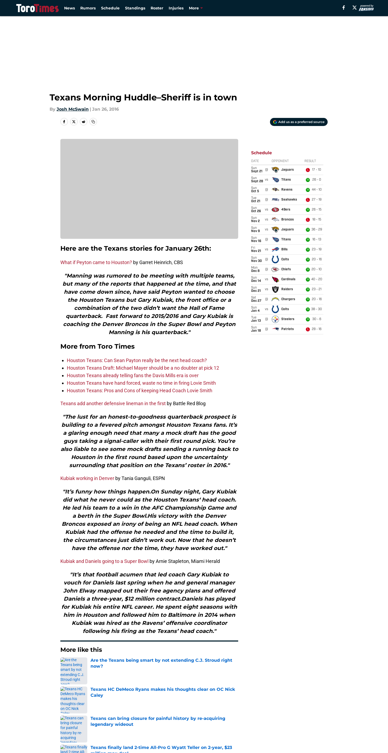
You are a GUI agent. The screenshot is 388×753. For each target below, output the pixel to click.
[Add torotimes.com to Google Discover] (299, 122)
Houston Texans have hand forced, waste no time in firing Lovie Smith (141, 383)
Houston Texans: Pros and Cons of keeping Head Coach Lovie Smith (139, 390)
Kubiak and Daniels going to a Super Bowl (104, 561)
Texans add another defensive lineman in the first (113, 403)
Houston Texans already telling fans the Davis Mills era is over (133, 375)
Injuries (176, 8)
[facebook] (343, 7)
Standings (135, 8)
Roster (157, 8)
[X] (354, 7)
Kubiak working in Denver (87, 478)
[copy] (93, 121)
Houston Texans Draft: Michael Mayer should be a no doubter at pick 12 (143, 368)
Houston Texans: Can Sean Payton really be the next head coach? (137, 360)
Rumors (88, 8)
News (69, 8)
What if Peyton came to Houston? (96, 262)
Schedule (110, 8)
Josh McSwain (73, 109)
